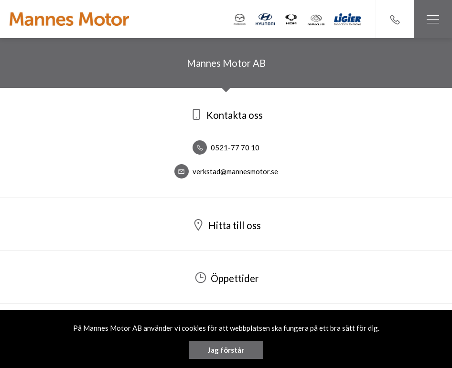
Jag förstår (226, 350)
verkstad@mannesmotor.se (226, 171)
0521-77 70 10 (226, 147)
